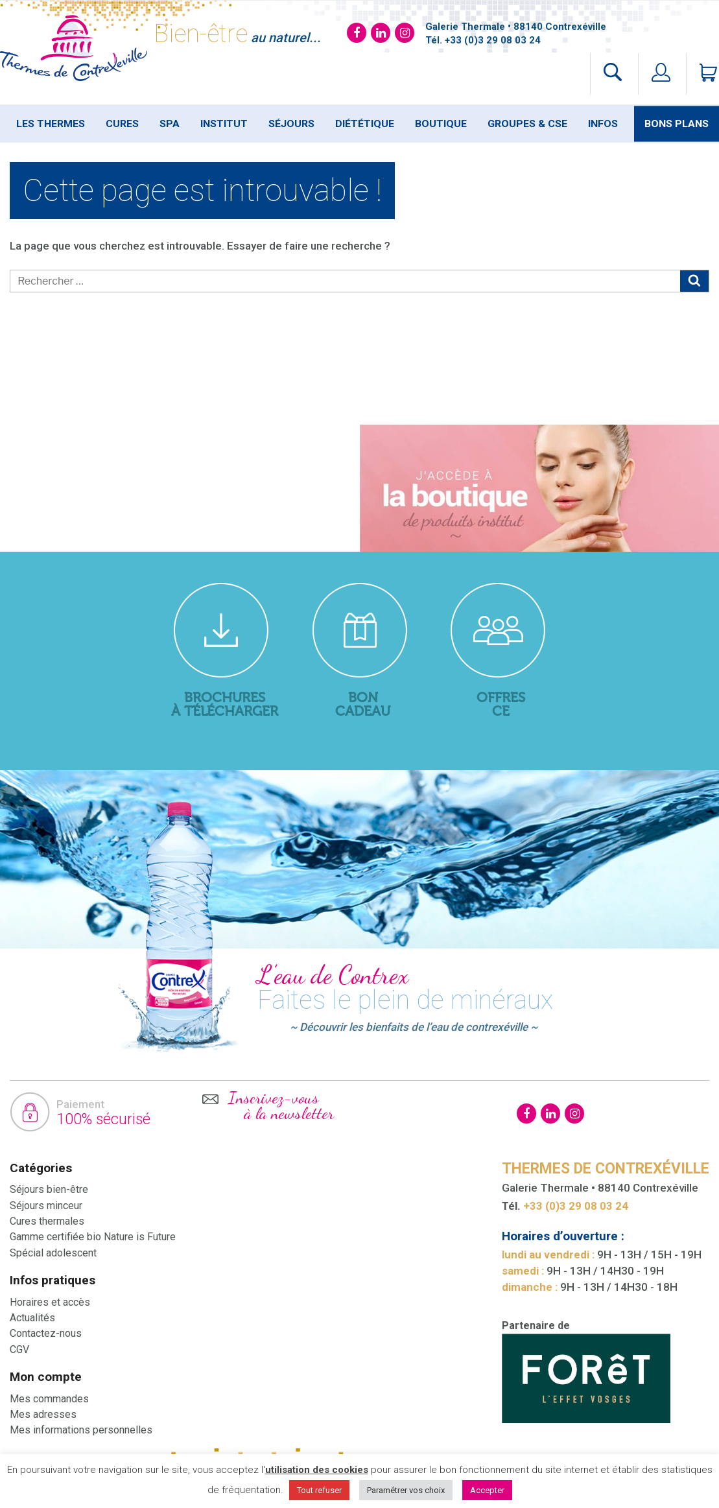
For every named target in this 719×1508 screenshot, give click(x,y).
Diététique (364, 124)
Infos (603, 124)
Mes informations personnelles (81, 1430)
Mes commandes (49, 1399)
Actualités (32, 1318)
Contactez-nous (46, 1333)
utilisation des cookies (316, 1470)
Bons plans (676, 124)
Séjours (291, 124)
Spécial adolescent (53, 1253)
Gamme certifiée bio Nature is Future (93, 1237)
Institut (224, 124)
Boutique (441, 124)
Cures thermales (47, 1221)
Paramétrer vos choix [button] (406, 1490)
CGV (19, 1349)
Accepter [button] (487, 1490)
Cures (122, 124)
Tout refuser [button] (319, 1490)
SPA (169, 124)
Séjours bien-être (49, 1189)
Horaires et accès (50, 1302)
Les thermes (50, 124)
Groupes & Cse (527, 124)
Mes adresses (43, 1414)
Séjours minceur (46, 1205)
